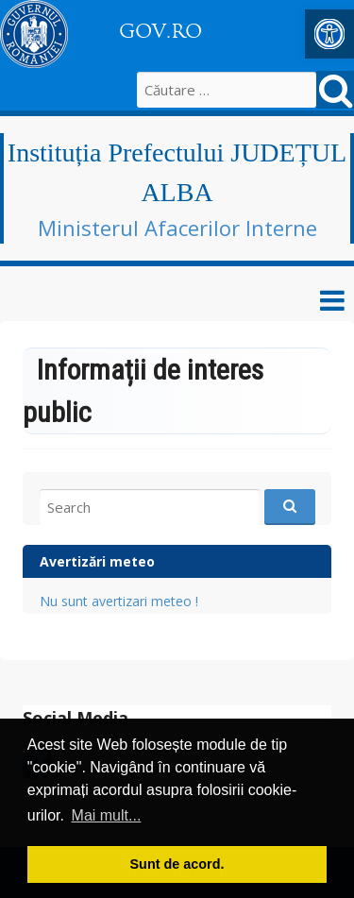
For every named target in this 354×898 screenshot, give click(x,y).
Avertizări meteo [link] (97, 561)
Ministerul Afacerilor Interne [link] (177, 227)
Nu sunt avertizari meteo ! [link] (119, 601)
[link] (329, 34)
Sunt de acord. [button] (177, 864)
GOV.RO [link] (160, 31)
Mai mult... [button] (107, 815)
